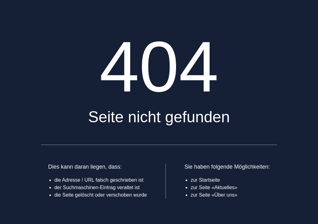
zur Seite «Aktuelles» (214, 187)
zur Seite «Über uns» (214, 195)
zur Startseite (205, 180)
